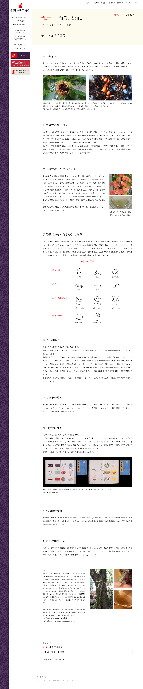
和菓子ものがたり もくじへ (54, 659)
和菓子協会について (20, 17)
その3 (60, 25)
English (96, 3)
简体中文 (112, 3)
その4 (69, 25)
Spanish (135, 3)
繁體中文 (120, 3)
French (127, 3)
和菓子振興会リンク (20, 45)
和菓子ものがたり (20, 24)
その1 (43, 25)
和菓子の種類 (54, 651)
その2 (52, 25)
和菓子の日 (20, 21)
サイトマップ (42, 677)
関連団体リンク (20, 48)
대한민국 (104, 3)
